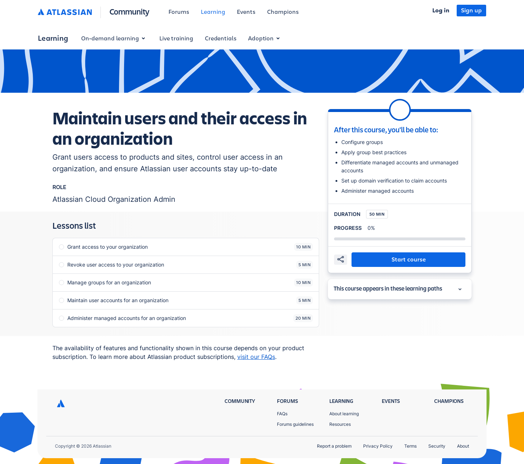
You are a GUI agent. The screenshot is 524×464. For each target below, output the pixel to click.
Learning (213, 12)
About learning (344, 413)
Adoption (265, 38)
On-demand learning (114, 38)
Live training (176, 38)
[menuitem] (179, 12)
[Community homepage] (129, 12)
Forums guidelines (295, 424)
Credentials (221, 38)
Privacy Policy (378, 446)
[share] (340, 260)
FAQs (282, 413)
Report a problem (334, 446)
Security (436, 446)
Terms (410, 446)
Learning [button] (53, 38)
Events (246, 12)
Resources (340, 424)
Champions (283, 12)
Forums (178, 12)
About (463, 446)
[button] (408, 259)
